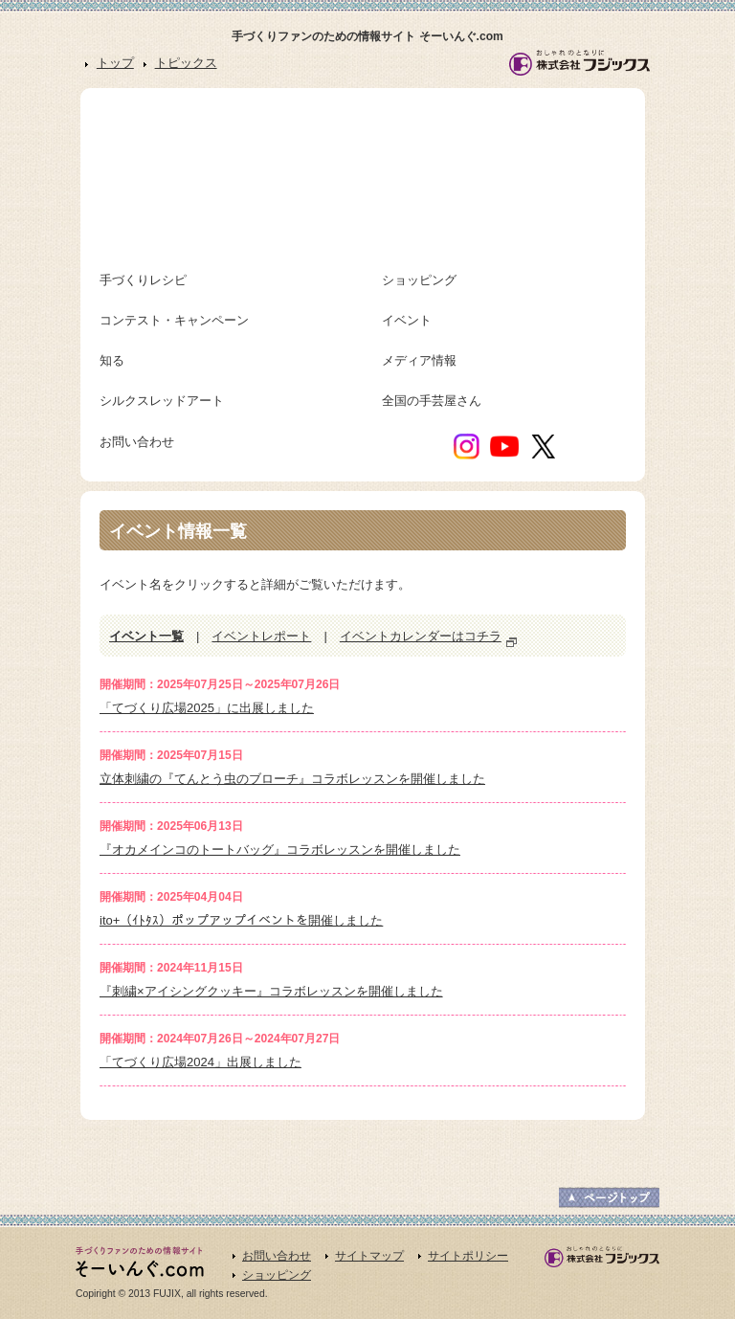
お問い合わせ (276, 1256)
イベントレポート (261, 636)
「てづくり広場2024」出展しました (200, 1062)
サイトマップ (369, 1256)
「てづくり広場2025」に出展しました (207, 708)
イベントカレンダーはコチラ (420, 636)
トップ (115, 63)
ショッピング (276, 1275)
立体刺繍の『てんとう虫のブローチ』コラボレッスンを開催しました (292, 778)
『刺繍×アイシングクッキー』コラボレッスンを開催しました (271, 991)
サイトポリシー (468, 1256)
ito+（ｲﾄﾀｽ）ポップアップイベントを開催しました (241, 920)
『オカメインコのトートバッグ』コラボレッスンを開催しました (280, 849)
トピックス (186, 63)
